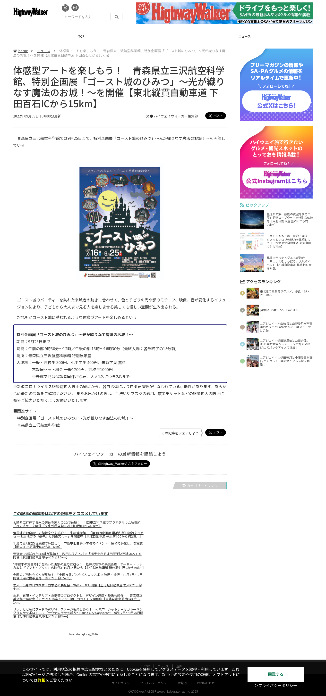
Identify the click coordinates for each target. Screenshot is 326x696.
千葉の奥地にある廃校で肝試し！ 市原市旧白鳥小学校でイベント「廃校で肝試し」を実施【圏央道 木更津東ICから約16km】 (78, 545)
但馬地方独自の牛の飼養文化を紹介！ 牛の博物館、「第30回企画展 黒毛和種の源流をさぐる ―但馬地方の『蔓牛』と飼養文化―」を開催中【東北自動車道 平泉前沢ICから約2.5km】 (78, 534)
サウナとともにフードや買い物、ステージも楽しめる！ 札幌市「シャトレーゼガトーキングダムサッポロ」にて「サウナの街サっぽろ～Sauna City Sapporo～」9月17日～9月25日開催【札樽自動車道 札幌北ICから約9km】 (78, 613)
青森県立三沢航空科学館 (38, 425)
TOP (81, 36)
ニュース (244, 36)
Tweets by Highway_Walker (84, 634)
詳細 (41, 680)
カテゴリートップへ (199, 485)
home (20, 50)
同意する (275, 674)
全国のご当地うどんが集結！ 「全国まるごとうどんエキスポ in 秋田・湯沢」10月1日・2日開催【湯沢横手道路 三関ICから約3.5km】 (77, 576)
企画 (179, 662)
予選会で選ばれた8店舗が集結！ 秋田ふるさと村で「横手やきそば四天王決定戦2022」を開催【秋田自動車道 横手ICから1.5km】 (77, 555)
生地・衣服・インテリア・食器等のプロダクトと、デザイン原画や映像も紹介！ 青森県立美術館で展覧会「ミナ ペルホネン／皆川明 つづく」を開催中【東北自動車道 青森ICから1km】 (77, 599)
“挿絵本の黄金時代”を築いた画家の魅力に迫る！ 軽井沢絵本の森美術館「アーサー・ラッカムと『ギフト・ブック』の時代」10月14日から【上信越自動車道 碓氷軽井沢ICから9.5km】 (79, 566)
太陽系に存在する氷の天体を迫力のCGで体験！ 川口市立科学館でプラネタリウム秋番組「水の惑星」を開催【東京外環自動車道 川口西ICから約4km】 (76, 524)
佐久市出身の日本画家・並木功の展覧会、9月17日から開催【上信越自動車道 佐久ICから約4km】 (77, 586)
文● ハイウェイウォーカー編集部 (172, 116)
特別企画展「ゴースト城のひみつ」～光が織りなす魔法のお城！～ (75, 418)
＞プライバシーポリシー (275, 685)
